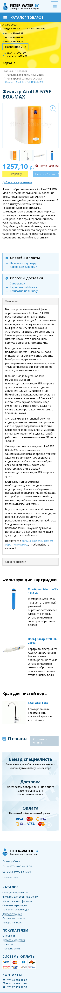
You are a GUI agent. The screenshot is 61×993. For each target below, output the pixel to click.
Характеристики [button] (15, 562)
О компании (9, 935)
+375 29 (12, 37)
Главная (7, 71)
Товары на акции (12, 922)
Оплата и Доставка (14, 939)
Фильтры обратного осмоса (24, 78)
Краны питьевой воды (15, 909)
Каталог (22, 71)
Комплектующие (12, 913)
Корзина (8, 63)
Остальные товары (13, 918)
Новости (8, 944)
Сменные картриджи (14, 905)
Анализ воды (9, 24)
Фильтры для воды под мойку (25, 75)
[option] (30, 125)
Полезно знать (12, 948)
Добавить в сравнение (17, 182)
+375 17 (12, 41)
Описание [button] (11, 301)
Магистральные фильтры (17, 901)
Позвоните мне (15, 47)
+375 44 (12, 33)
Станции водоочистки (15, 892)
